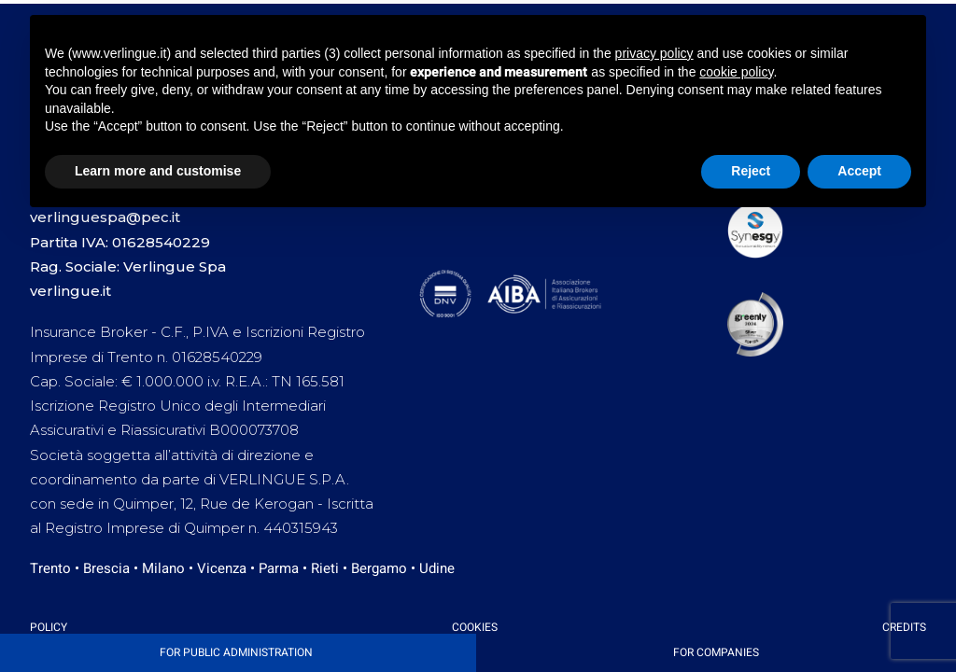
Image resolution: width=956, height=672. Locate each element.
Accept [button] (859, 170)
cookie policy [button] (736, 71)
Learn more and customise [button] (158, 170)
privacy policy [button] (654, 53)
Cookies (475, 627)
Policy (48, 627)
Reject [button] (750, 170)
